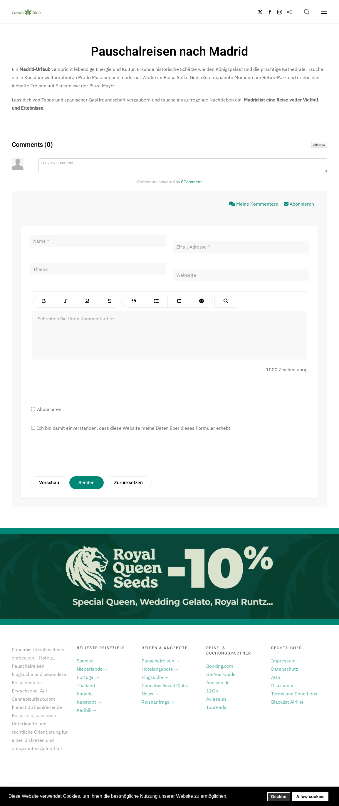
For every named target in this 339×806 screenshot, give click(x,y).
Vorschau (49, 482)
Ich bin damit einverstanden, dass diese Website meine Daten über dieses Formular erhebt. (131, 428)
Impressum (283, 661)
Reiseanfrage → (158, 702)
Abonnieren (299, 204)
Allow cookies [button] (310, 796)
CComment (191, 181)
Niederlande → (92, 669)
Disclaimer (282, 685)
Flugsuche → (155, 677)
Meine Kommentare (254, 204)
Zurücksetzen (128, 482)
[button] (307, 12)
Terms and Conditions (294, 694)
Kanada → (88, 694)
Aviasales (216, 699)
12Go (212, 691)
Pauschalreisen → (161, 661)
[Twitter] (260, 11)
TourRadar (217, 707)
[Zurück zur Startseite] (26, 12)
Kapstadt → (89, 702)
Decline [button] (278, 796)
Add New (319, 144)
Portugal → (88, 677)
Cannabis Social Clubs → (168, 685)
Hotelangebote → (160, 669)
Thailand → (89, 685)
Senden (86, 482)
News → (150, 694)
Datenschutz (284, 669)
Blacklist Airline (287, 702)
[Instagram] (279, 11)
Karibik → (87, 710)
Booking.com (219, 666)
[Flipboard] (289, 11)
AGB (275, 677)
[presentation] (74, 454)
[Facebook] (270, 11)
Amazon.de (218, 682)
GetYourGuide (221, 674)
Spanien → (88, 661)
